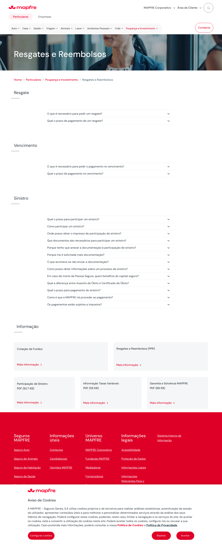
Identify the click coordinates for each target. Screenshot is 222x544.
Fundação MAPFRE (97, 459)
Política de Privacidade (161, 525)
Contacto (204, 27)
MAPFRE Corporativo (99, 450)
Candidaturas (58, 459)
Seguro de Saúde (24, 476)
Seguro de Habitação (27, 467)
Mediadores (93, 467)
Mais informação (28, 364)
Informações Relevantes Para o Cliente (132, 481)
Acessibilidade (130, 450)
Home (18, 80)
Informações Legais (133, 467)
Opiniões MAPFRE (61, 467)
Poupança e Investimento (61, 80)
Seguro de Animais (26, 459)
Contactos (56, 450)
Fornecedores (94, 476)
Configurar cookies (41, 535)
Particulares (20, 17)
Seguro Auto (21, 450)
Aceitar (185, 535)
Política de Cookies (130, 525)
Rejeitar (161, 535)
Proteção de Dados (133, 459)
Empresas (44, 17)
